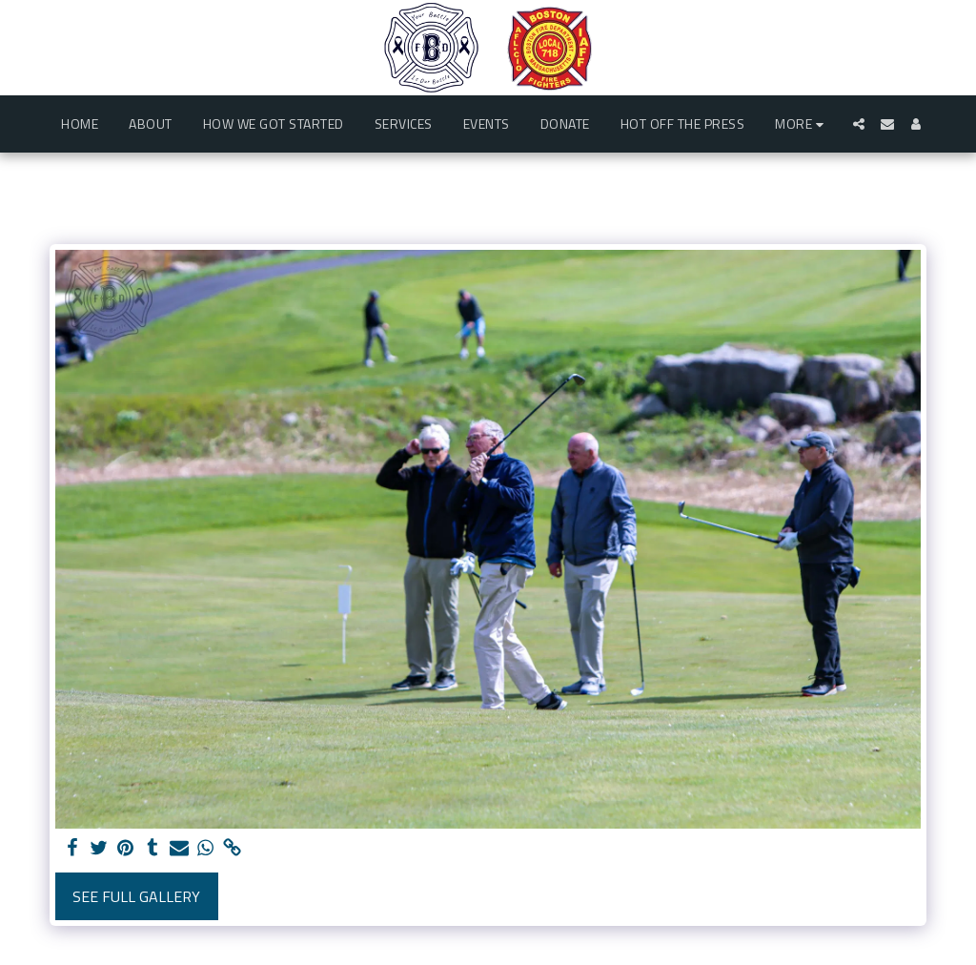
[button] (858, 124)
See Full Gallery (136, 896)
